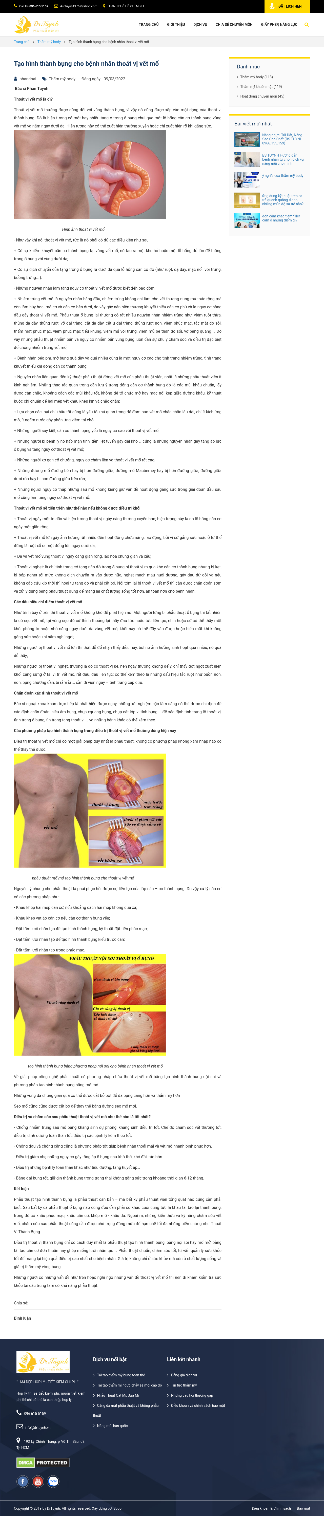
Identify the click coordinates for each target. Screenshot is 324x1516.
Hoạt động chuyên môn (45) (260, 96)
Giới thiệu (176, 25)
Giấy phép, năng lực (279, 25)
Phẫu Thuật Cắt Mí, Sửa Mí (118, 1395)
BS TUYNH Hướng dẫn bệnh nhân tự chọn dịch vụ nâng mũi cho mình (283, 159)
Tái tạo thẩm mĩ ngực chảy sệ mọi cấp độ (129, 1385)
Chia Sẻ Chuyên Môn (234, 25)
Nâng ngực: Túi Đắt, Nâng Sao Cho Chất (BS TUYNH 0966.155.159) (282, 139)
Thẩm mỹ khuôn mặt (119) (259, 87)
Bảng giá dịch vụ (184, 1375)
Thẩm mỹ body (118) (255, 77)
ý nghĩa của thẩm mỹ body (282, 176)
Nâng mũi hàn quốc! (113, 1426)
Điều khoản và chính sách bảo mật (198, 1405)
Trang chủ (149, 25)
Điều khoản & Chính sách (271, 1508)
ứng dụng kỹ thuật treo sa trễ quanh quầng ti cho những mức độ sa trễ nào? (282, 200)
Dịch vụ (200, 25)
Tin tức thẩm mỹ (184, 1385)
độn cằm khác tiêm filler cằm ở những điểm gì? (281, 218)
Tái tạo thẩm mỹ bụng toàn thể (121, 1375)
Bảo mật (303, 1508)
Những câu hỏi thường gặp (192, 1395)
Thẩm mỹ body (62, 79)
